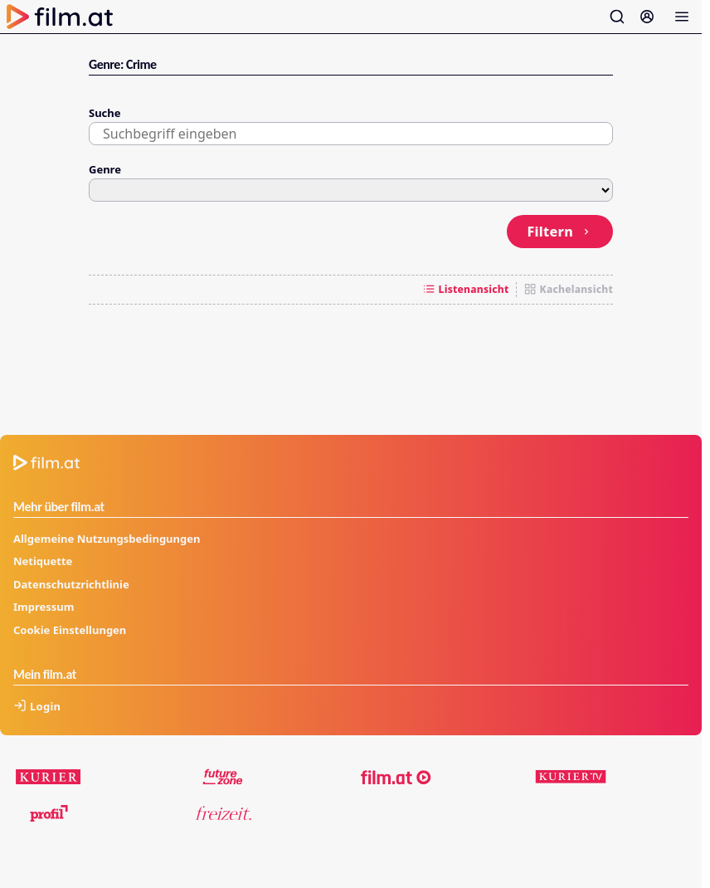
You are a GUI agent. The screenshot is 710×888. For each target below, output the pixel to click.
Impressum (43, 606)
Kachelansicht (568, 289)
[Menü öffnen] (682, 16)
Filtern (560, 231)
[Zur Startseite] (60, 16)
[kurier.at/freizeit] (223, 813)
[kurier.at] (49, 776)
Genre (105, 169)
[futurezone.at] (223, 776)
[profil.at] (49, 813)
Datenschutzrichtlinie (71, 584)
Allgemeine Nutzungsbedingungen (106, 538)
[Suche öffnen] (617, 16)
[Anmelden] (647, 16)
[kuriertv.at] (570, 776)
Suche (105, 112)
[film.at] (396, 776)
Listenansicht (465, 289)
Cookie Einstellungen (69, 629)
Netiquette (42, 561)
